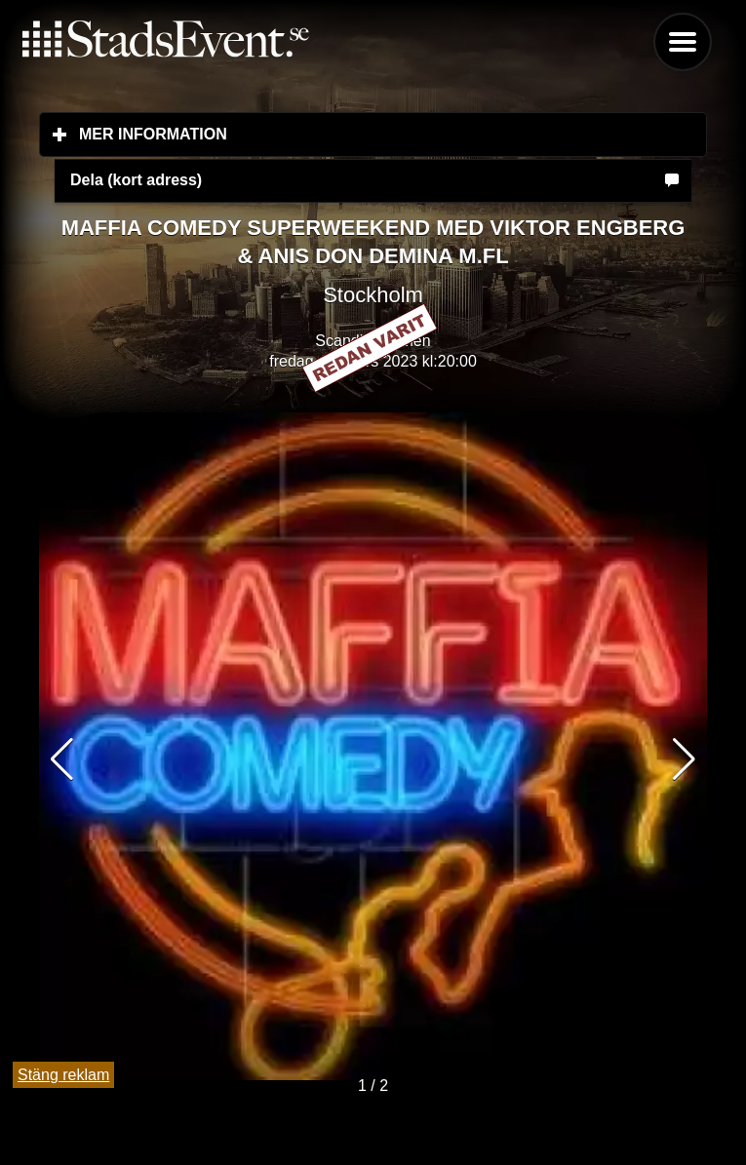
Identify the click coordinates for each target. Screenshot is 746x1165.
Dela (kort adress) (136, 180)
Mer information (268, 133)
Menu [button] (682, 42)
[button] (684, 759)
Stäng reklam (63, 1075)
